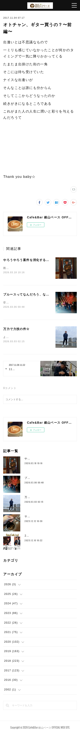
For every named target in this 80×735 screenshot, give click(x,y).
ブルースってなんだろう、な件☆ (27, 295)
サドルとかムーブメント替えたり (46, 517)
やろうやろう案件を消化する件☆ (27, 260)
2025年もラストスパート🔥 (43, 536)
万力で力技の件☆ (16, 329)
